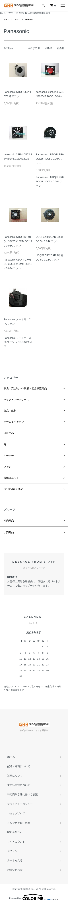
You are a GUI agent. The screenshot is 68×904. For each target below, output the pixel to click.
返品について (14, 775)
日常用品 (9, 432)
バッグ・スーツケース (16, 399)
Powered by (34, 897)
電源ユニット (11, 477)
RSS (10, 832)
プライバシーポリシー (20, 803)
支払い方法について (18, 785)
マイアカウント (16, 841)
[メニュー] (62, 5)
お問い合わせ (14, 869)
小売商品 (9, 532)
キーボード (10, 455)
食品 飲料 (10, 410)
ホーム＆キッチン (14, 421)
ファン (17, 20)
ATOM (18, 832)
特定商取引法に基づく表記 (22, 794)
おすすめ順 (33, 48)
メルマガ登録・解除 (18, 822)
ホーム (6, 20)
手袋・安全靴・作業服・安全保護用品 (25, 388)
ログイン (12, 850)
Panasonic (29, 20)
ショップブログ (16, 813)
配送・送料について (18, 766)
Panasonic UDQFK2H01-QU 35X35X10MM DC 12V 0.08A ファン (18, 241)
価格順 (48, 48)
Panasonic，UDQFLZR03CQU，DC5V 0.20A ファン (50, 159)
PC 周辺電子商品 (13, 489)
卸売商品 (9, 520)
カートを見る (14, 860)
